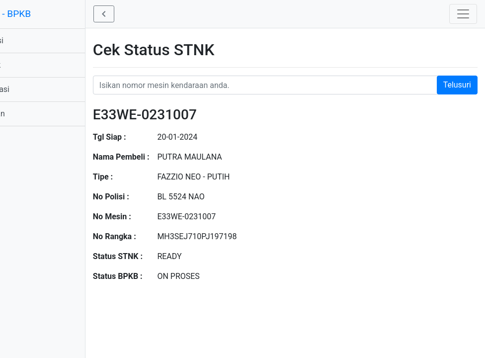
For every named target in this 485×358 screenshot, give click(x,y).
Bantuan (24, 113)
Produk (22, 65)
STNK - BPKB (37, 13)
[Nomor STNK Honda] (302, 85)
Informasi (27, 89)
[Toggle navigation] (463, 14)
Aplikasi (24, 40)
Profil (19, 138)
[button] (138, 13)
